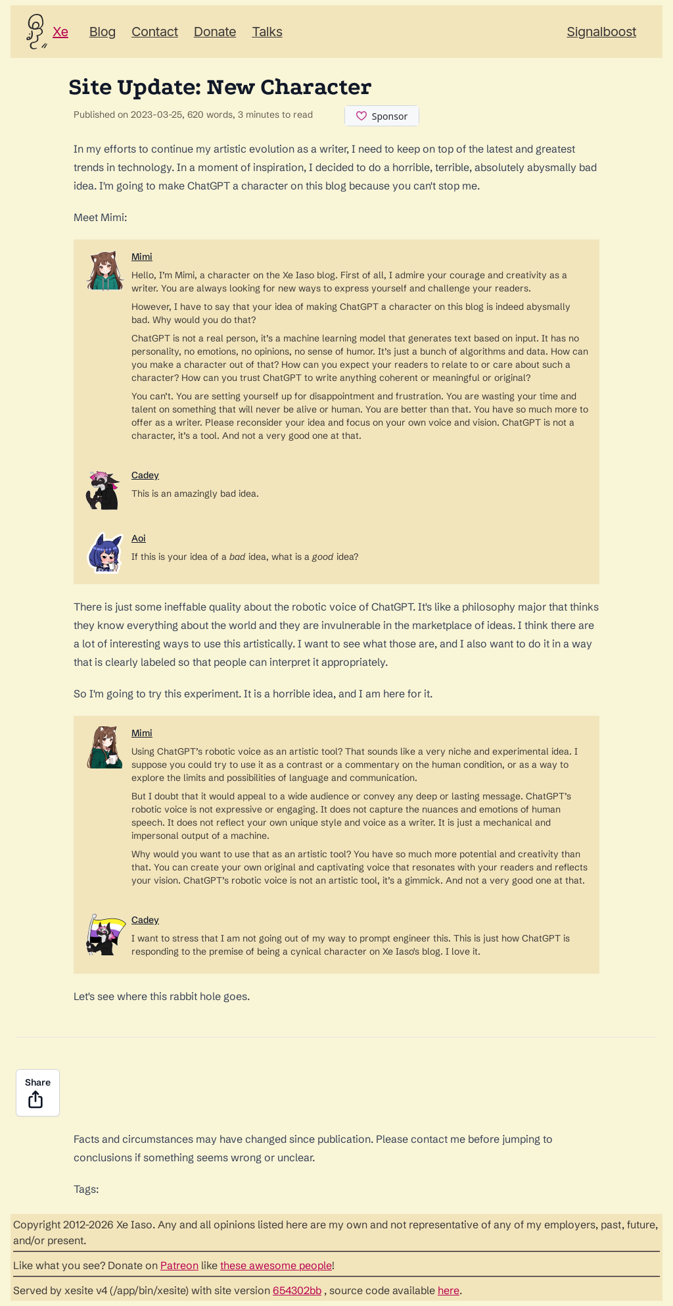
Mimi (141, 257)
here (448, 1290)
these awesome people (276, 1265)
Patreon (179, 1265)
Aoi (138, 538)
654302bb (297, 1290)
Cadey (145, 475)
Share (38, 1093)
